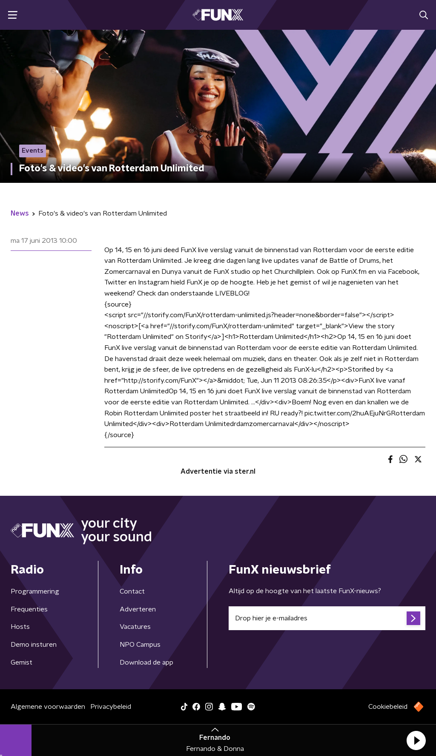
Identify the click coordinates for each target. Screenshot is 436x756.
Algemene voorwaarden (48, 706)
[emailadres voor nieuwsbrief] (327, 618)
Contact (132, 591)
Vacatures (135, 626)
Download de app (146, 662)
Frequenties (29, 609)
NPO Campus (140, 644)
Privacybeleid (110, 706)
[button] (416, 740)
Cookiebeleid (387, 706)
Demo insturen (34, 644)
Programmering (35, 591)
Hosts (20, 626)
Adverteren (138, 609)
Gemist (21, 662)
